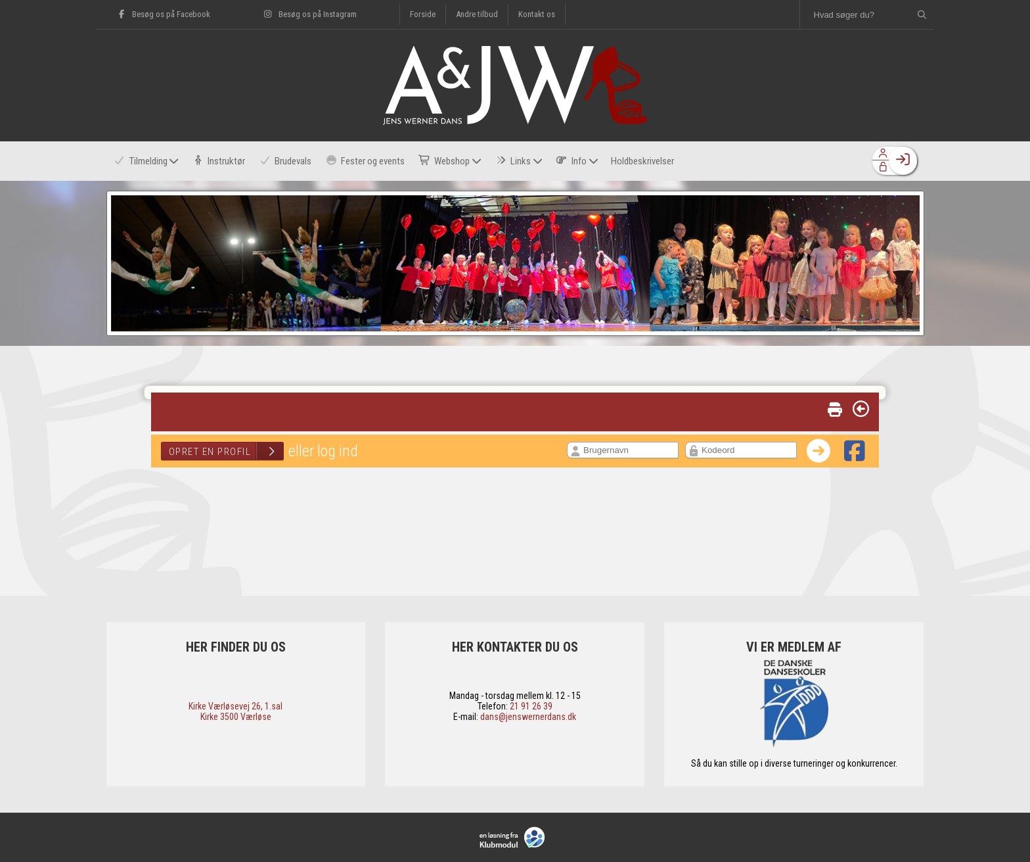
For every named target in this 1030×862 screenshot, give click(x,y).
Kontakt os (536, 14)
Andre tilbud (477, 14)
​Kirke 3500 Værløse (235, 716)
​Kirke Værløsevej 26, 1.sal (235, 706)
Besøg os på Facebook (163, 14)
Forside (423, 14)
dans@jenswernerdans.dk (528, 716)
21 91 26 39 (531, 706)
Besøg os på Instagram (310, 14)
